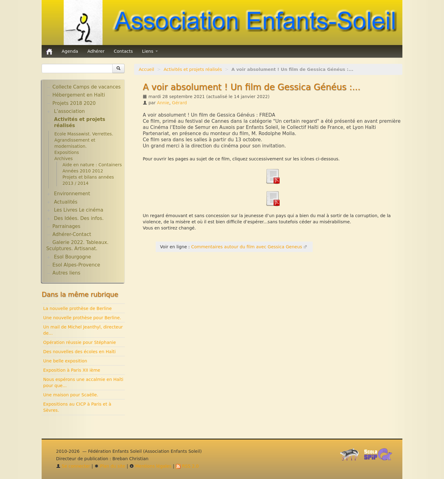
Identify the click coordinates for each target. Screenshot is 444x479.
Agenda (70, 51)
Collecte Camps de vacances (86, 87)
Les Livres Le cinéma (78, 210)
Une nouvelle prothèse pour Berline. (82, 317)
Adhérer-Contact (71, 234)
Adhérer (96, 51)
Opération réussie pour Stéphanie (79, 342)
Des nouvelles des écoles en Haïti (79, 351)
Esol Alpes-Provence (76, 265)
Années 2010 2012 (82, 170)
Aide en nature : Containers (92, 164)
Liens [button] (150, 51)
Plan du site (109, 466)
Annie (163, 102)
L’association (69, 111)
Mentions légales (150, 466)
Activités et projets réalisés (193, 69)
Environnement (72, 193)
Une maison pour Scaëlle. (70, 394)
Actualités (65, 202)
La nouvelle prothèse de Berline (77, 308)
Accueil (146, 69)
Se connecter (73, 466)
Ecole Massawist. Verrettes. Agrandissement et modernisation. (83, 140)
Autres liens (66, 273)
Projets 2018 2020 (74, 103)
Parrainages (66, 226)
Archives (63, 158)
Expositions (66, 152)
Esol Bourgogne (72, 257)
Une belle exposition (65, 360)
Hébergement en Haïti (78, 95)
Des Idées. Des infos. (79, 218)
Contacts (123, 51)
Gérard (179, 102)
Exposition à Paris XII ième (71, 370)
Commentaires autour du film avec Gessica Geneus (246, 246)
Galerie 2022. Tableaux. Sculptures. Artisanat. (77, 245)
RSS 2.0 (187, 466)
